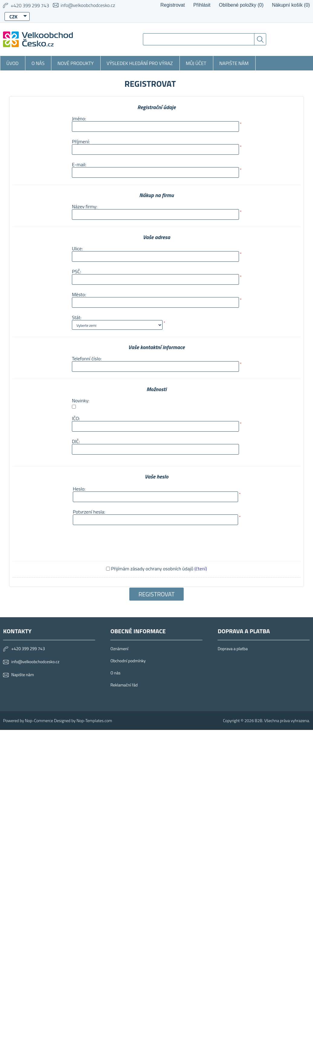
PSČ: (76, 271)
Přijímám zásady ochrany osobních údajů (152, 568)
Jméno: (79, 118)
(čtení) (201, 568)
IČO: (76, 418)
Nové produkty (75, 63)
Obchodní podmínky (128, 660)
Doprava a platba (232, 648)
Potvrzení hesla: (89, 511)
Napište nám (234, 63)
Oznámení (119, 648)
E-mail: (79, 164)
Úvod (12, 63)
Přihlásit (202, 5)
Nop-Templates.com (94, 720)
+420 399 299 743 (28, 648)
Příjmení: (81, 141)
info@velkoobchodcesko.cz (87, 5)
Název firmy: (84, 206)
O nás (37, 63)
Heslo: (79, 488)
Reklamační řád (123, 685)
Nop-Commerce (39, 720)
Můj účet (196, 63)
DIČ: (76, 441)
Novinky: (80, 400)
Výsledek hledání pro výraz (140, 63)
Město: (79, 294)
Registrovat (172, 5)
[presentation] (118, 542)
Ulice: (77, 248)
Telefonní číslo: (87, 358)
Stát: (76, 317)
